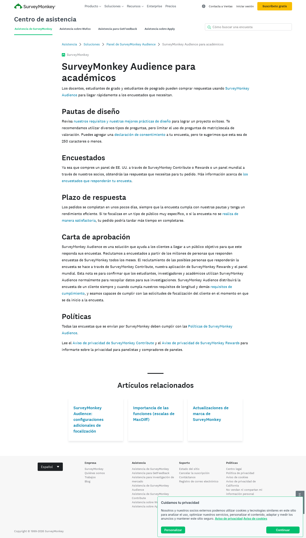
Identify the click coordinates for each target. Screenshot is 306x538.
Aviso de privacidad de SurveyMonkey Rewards (200, 342)
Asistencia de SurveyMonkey (150, 469)
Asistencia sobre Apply (147, 506)
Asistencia (69, 44)
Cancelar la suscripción (194, 473)
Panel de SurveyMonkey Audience (131, 44)
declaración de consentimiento (139, 134)
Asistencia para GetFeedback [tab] (117, 29)
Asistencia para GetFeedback (150, 473)
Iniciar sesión (245, 6)
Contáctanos (187, 477)
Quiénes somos (95, 473)
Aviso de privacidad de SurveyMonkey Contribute (113, 342)
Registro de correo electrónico (198, 481)
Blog (87, 481)
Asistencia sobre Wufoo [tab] (75, 29)
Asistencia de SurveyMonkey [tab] (33, 29)
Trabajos (90, 477)
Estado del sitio (189, 469)
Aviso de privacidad (229, 518)
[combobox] (50, 467)
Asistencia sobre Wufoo (147, 502)
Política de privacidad (240, 473)
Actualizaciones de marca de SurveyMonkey (211, 413)
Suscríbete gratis (275, 6)
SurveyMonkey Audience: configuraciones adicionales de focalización (88, 419)
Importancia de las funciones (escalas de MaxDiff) (154, 413)
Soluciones (92, 44)
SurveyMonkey (94, 469)
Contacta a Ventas (221, 6)
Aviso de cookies (255, 518)
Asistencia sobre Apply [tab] (160, 29)
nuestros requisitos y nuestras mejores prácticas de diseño (122, 121)
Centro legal (234, 469)
